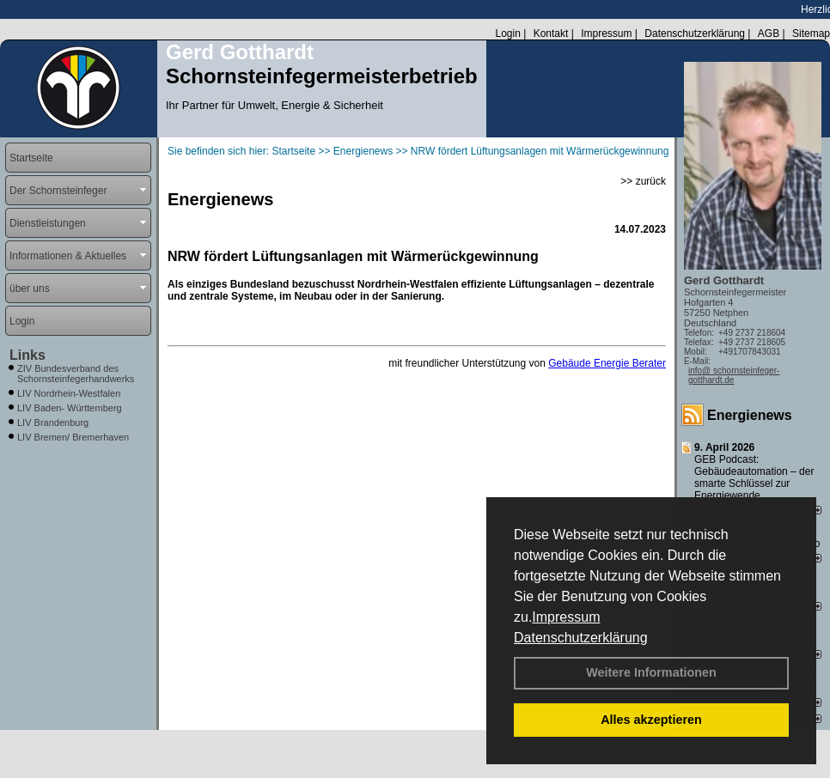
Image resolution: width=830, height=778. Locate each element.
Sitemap (811, 33)
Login (507, 33)
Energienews (749, 415)
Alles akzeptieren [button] (651, 719)
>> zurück (643, 181)
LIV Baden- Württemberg (69, 408)
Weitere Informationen (651, 672)
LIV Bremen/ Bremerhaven (73, 437)
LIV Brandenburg (52, 422)
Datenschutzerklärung (581, 637)
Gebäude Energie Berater (607, 363)
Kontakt (551, 33)
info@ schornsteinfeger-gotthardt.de (733, 375)
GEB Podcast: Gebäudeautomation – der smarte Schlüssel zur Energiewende (754, 477)
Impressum (566, 617)
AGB (768, 33)
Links (27, 355)
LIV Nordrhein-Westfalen (68, 393)
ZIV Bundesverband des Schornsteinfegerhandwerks (75, 373)
